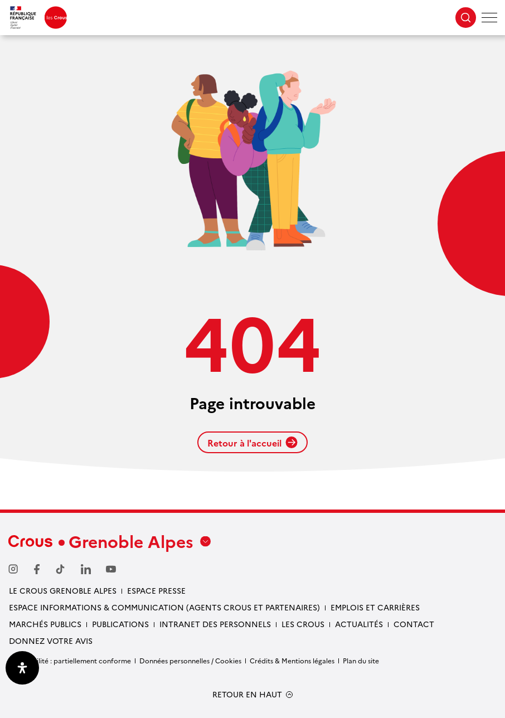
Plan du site (361, 660)
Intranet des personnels (215, 623)
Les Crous (302, 623)
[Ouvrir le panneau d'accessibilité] (22, 668)
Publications (120, 623)
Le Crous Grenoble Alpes (62, 590)
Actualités (359, 623)
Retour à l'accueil (252, 442)
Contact (414, 623)
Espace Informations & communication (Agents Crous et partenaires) (164, 607)
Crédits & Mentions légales (292, 660)
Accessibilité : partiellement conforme (69, 660)
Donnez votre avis (51, 640)
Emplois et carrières (375, 607)
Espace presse (156, 590)
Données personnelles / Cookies (190, 660)
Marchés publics (45, 623)
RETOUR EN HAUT (247, 694)
